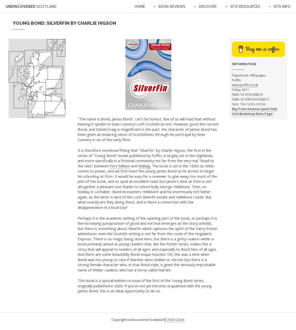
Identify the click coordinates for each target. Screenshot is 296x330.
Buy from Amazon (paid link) (254, 109)
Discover (208, 6)
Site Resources (245, 6)
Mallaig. (144, 165)
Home (140, 6)
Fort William (120, 165)
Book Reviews (171, 6)
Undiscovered (31, 6)
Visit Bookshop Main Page (252, 113)
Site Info (282, 6)
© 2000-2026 (174, 319)
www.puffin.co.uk (245, 85)
